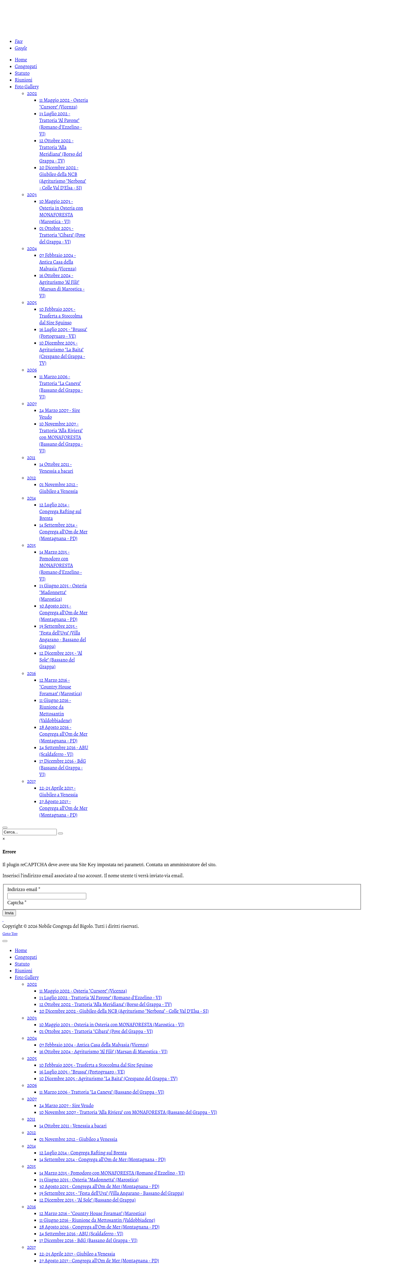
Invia (9, 913)
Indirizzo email (24, 889)
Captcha (17, 902)
